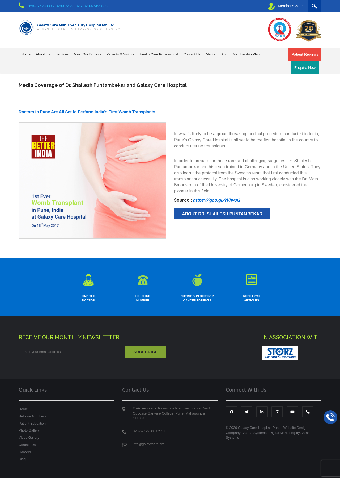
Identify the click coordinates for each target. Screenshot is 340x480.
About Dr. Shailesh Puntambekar (222, 214)
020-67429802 (68, 6)
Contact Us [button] (191, 54)
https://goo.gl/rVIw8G (216, 200)
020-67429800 (40, 6)
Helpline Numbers (32, 418)
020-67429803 (96, 6)
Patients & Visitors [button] (120, 54)
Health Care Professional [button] (159, 54)
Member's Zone (286, 6)
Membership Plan (246, 54)
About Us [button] (43, 54)
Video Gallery (29, 440)
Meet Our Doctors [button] (87, 54)
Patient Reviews (305, 54)
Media (210, 54)
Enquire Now (305, 67)
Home (26, 54)
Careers (25, 454)
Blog (223, 54)
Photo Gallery (29, 432)
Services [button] (62, 54)
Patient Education (32, 425)
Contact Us (27, 447)
